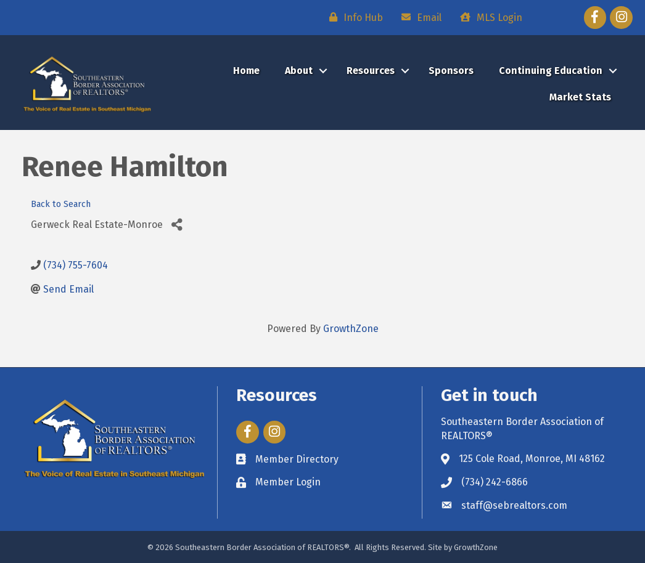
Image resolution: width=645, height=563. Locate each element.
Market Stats (580, 97)
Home (246, 70)
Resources (371, 70)
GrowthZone (351, 328)
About (299, 70)
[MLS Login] (488, 17)
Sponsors (451, 70)
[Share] (177, 224)
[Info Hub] (353, 17)
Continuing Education (550, 70)
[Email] (418, 17)
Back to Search (61, 204)
